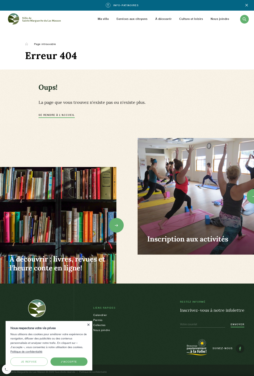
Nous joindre (220, 18)
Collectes (99, 325)
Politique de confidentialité (26, 351)
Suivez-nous (228, 348)
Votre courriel (188, 324)
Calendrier (100, 315)
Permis (97, 320)
